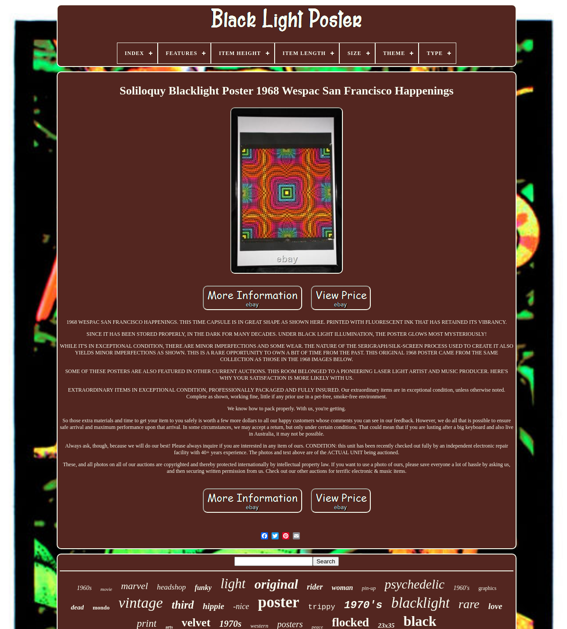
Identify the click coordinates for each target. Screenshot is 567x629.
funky (202, 587)
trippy (321, 607)
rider (315, 586)
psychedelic (414, 584)
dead (77, 607)
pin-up (369, 588)
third (183, 605)
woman (342, 587)
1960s (84, 588)
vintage (141, 602)
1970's (363, 605)
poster (278, 602)
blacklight (420, 603)
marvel (134, 585)
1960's (461, 588)
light (233, 583)
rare (468, 604)
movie (106, 589)
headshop (171, 587)
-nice (241, 606)
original (276, 584)
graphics (487, 588)
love (495, 606)
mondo (101, 607)
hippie (214, 606)
